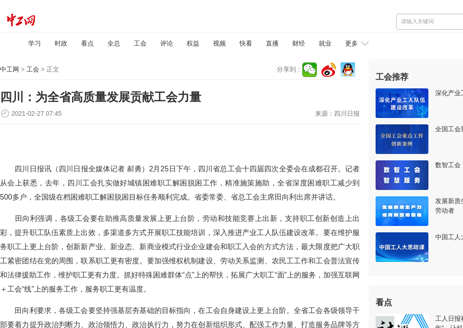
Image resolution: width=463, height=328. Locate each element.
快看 (245, 43)
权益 (193, 43)
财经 (298, 43)
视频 (219, 43)
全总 (113, 43)
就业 (325, 43)
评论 (166, 43)
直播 (272, 43)
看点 (87, 43)
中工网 (9, 69)
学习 (34, 43)
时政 (61, 43)
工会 (140, 43)
